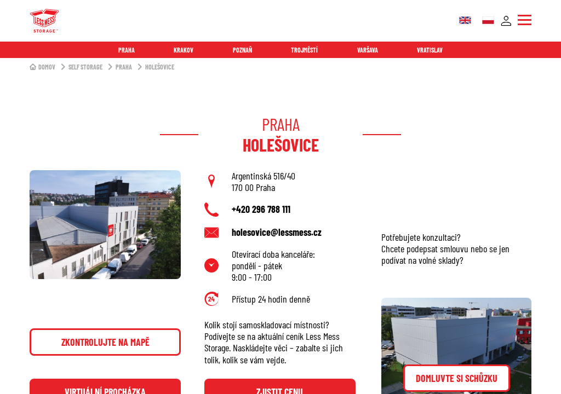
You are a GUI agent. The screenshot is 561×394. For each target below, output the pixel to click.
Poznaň (242, 50)
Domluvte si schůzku (456, 378)
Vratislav (430, 50)
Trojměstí (304, 50)
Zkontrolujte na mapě (105, 342)
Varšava (367, 50)
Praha (126, 50)
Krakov (183, 50)
